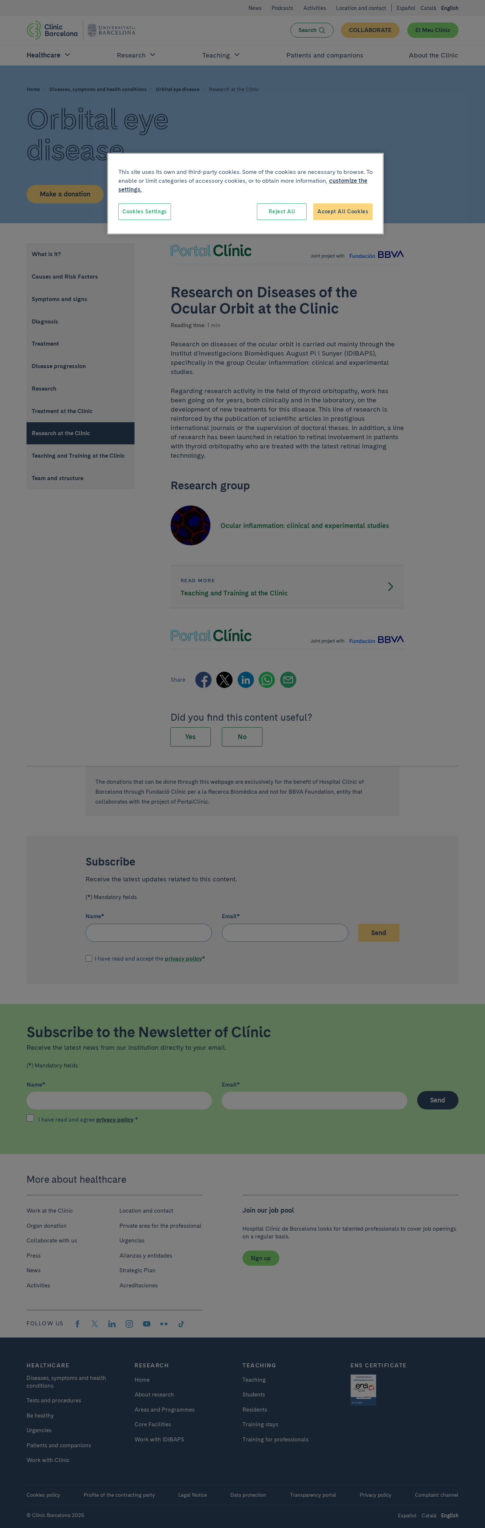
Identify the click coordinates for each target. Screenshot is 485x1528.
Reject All (282, 211)
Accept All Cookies (343, 211)
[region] (245, 194)
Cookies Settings (144, 211)
